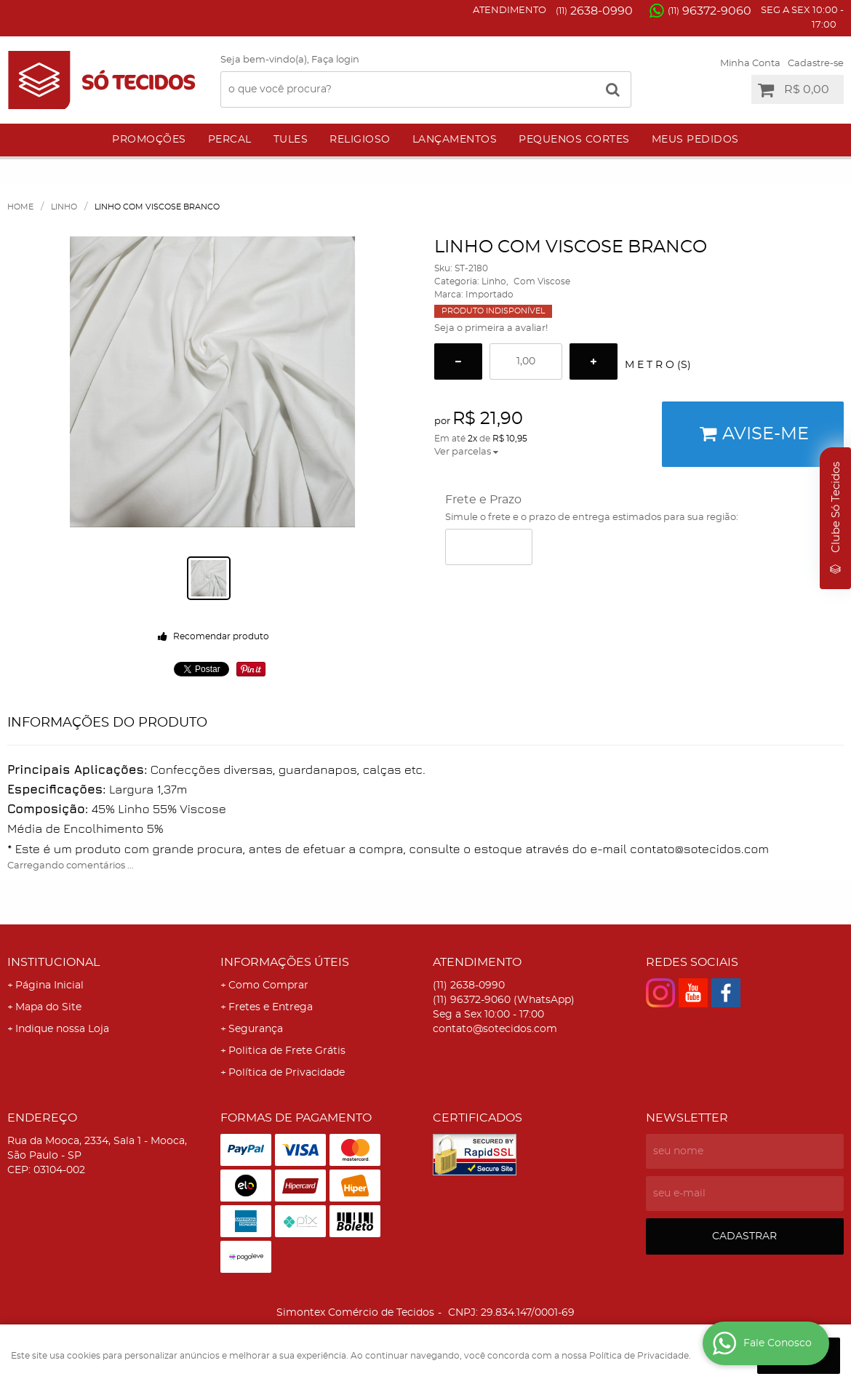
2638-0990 (594, 11)
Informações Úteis (284, 962)
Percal (230, 140)
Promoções (149, 140)
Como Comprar (268, 985)
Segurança (255, 1029)
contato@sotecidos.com (495, 1029)
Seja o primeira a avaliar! (491, 328)
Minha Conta (750, 63)
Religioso (360, 140)
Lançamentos (455, 140)
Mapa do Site (48, 1007)
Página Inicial (49, 985)
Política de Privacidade (286, 1073)
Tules (290, 140)
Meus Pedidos (695, 140)
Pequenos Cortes (574, 140)
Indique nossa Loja (62, 1029)
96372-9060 (709, 11)
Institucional (53, 962)
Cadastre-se (816, 63)
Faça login (335, 60)
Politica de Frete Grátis (286, 1051)
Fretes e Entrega (270, 1007)
